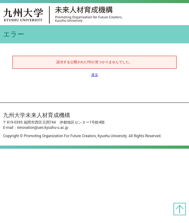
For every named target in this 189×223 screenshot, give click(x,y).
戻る (94, 75)
